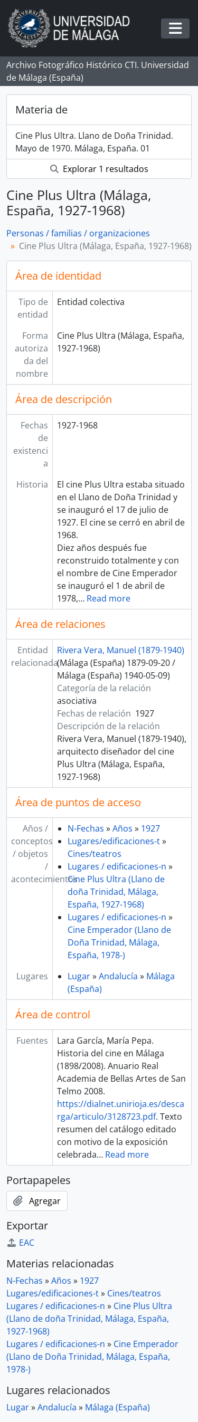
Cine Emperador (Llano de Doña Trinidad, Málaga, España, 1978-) (119, 942)
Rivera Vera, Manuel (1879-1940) (120, 650)
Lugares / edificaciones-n (117, 866)
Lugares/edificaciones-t (114, 841)
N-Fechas (86, 828)
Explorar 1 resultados (99, 169)
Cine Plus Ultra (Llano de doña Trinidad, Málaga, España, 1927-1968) (116, 891)
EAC (20, 1242)
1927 (150, 828)
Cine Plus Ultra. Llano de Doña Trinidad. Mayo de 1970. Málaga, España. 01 (94, 142)
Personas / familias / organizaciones (78, 233)
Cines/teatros (94, 854)
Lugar (79, 976)
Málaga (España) (117, 1407)
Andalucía (118, 976)
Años (122, 828)
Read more (108, 598)
